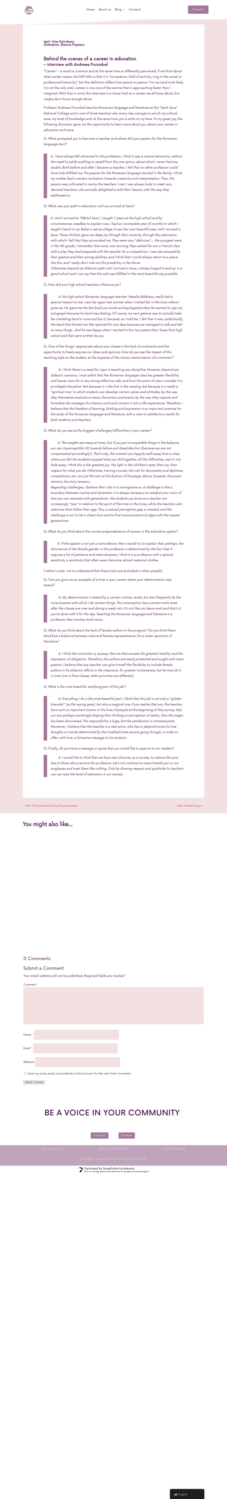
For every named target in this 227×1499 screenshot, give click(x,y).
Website (28, 1062)
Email (27, 1048)
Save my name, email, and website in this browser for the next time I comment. (79, 1073)
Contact (135, 9)
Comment (30, 984)
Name (28, 1034)
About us (104, 9)
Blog (118, 9)
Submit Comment (34, 1082)
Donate (198, 9)
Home (90, 9)
